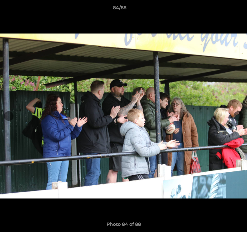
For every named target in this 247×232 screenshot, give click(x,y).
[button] (224, 9)
